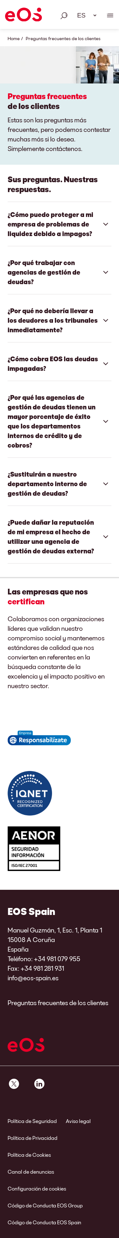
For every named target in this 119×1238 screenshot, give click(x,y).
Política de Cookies (29, 1155)
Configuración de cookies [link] (37, 1188)
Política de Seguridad (32, 1121)
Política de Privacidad (32, 1138)
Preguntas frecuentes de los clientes (58, 1002)
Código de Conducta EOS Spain (44, 1222)
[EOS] (23, 16)
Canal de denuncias (31, 1172)
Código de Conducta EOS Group (45, 1205)
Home (14, 38)
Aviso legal (78, 1121)
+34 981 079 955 (57, 958)
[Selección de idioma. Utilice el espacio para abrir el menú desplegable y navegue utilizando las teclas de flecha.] (84, 15)
